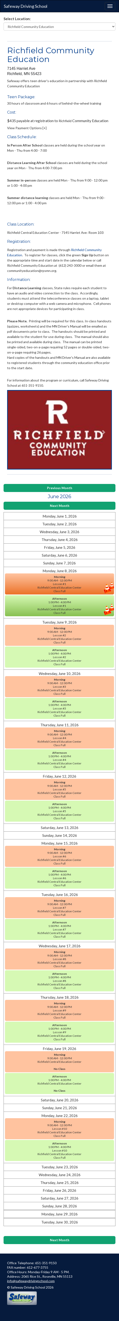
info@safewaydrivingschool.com (31, 1281)
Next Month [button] (59, 506)
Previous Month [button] (59, 488)
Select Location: (17, 19)
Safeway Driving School (25, 6)
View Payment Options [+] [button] (27, 128)
